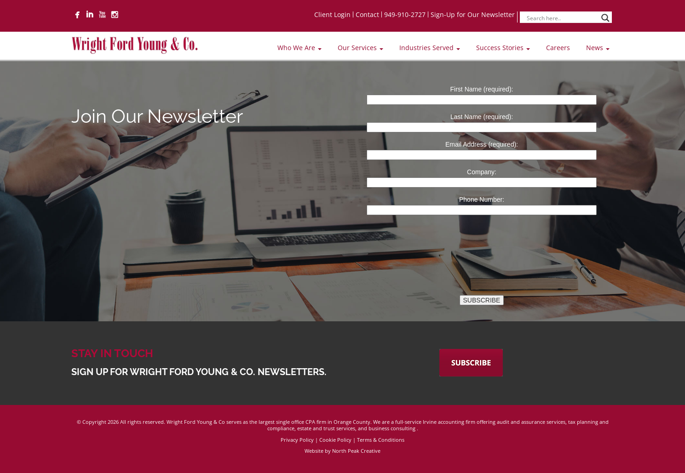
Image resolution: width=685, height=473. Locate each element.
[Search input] (562, 17)
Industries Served (429, 47)
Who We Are (299, 47)
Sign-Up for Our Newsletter (473, 14)
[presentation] (405, 237)
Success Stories (503, 47)
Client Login (332, 14)
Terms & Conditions (380, 439)
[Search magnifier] (605, 17)
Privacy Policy (297, 439)
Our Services (360, 47)
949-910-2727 (405, 14)
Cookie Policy (335, 439)
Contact (367, 14)
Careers (558, 47)
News (598, 47)
